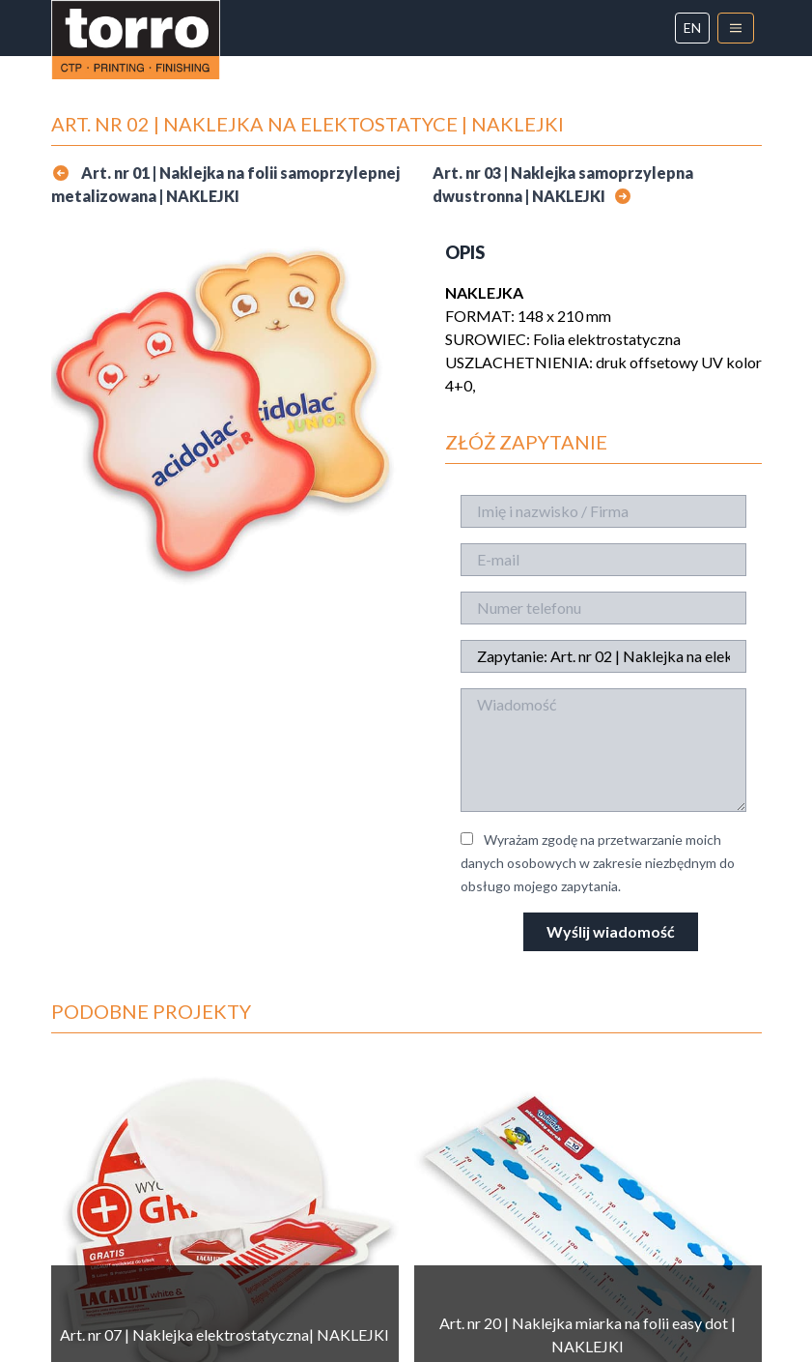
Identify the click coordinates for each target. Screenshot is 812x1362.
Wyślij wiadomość (610, 931)
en (692, 27)
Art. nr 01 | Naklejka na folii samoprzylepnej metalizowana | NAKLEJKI (225, 184)
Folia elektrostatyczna (607, 339)
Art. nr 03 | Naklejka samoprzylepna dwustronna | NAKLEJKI (563, 184)
